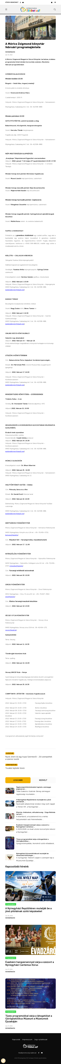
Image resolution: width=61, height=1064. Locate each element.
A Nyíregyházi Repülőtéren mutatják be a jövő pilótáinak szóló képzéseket (28, 910)
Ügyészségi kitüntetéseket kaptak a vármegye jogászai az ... (33, 788)
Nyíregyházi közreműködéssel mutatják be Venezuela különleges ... (32, 854)
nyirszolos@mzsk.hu (16, 566)
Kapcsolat (16, 1039)
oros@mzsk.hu (10, 597)
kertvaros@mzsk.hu (11, 535)
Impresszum (27, 1039)
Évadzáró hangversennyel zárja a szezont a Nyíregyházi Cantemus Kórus (29, 963)
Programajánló (10, 904)
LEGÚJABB (18, 780)
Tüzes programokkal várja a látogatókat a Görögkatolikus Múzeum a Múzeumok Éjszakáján (28, 1018)
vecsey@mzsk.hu (10, 630)
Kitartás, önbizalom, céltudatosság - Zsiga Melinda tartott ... (35, 813)
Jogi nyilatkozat (40, 1039)
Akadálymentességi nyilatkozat (27, 1053)
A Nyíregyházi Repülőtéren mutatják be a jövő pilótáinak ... (33, 801)
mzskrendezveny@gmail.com (14, 290)
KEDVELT (43, 780)
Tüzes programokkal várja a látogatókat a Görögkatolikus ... (32, 840)
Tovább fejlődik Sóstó (15, 768)
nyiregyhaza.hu (10, 51)
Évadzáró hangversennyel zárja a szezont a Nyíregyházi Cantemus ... (32, 826)
